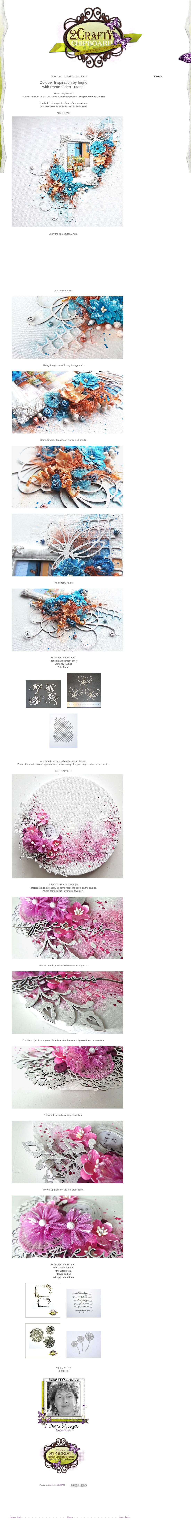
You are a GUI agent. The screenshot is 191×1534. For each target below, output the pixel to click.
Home (70, 1517)
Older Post (124, 1517)
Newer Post (15, 1517)
